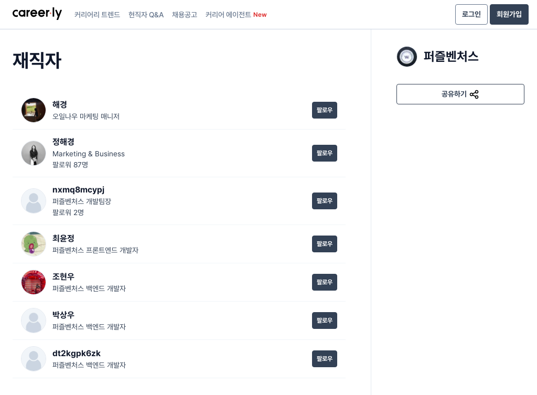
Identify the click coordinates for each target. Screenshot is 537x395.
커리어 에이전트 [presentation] (236, 14)
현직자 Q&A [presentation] (146, 14)
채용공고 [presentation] (184, 14)
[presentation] (37, 14)
